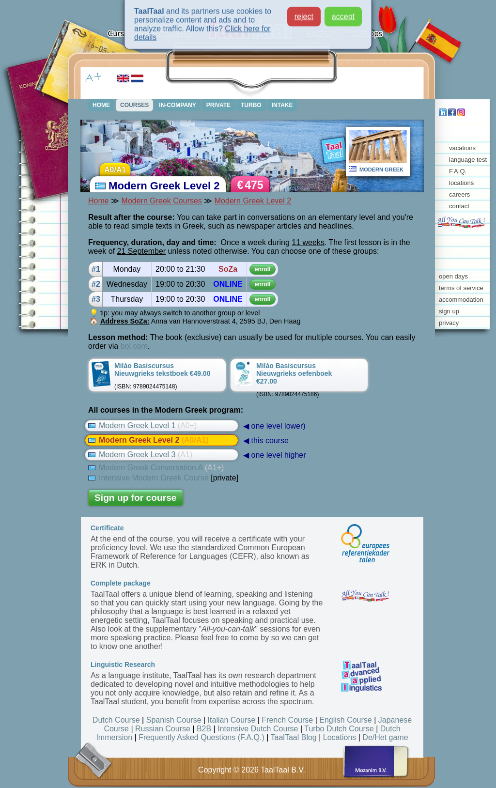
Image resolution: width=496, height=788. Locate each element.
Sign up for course (135, 498)
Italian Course (232, 720)
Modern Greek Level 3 (140, 454)
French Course (287, 720)
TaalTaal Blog (294, 737)
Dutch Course (116, 720)
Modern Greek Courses (162, 201)
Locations (339, 737)
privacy (449, 322)
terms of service (461, 288)
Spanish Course (174, 720)
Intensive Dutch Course (257, 729)
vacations (462, 148)
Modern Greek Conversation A (156, 468)
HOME (101, 105)
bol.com (134, 346)
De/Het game (385, 737)
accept (343, 11)
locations (461, 182)
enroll (263, 269)
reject (303, 11)
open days (453, 276)
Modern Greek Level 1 (142, 425)
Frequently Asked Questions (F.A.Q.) (201, 737)
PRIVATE (218, 105)
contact (459, 206)
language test (468, 159)
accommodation (461, 299)
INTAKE (282, 105)
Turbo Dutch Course (338, 729)
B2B (204, 729)
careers (459, 194)
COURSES (134, 105)
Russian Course (162, 729)
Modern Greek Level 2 (253, 201)
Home (98, 201)
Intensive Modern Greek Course (148, 478)
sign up (449, 311)
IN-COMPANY (177, 105)
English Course (345, 720)
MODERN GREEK (381, 169)
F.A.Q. (457, 171)
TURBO (251, 105)
